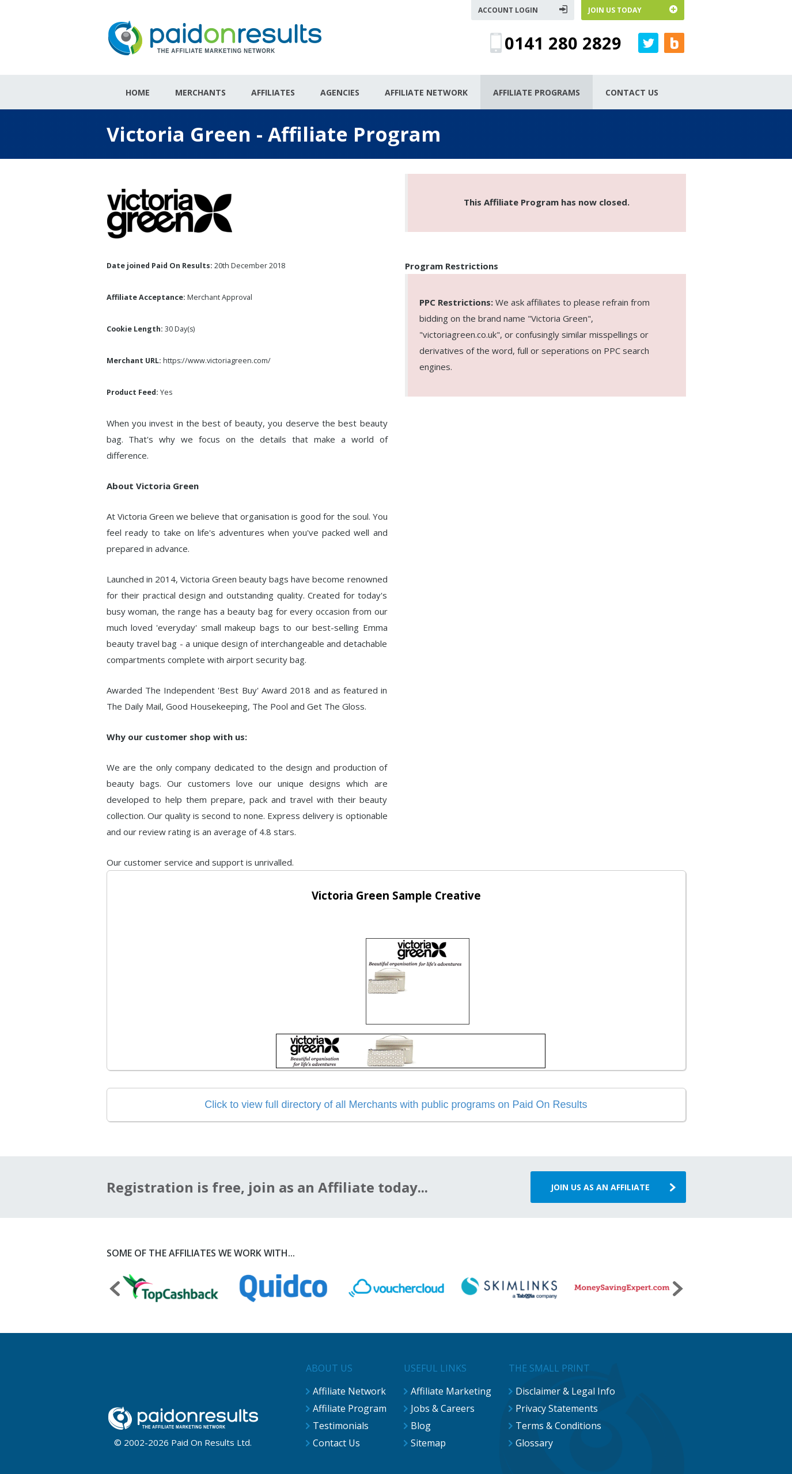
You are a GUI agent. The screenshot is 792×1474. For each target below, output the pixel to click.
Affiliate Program (349, 1408)
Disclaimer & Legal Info (565, 1391)
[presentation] (114, 1290)
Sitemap (428, 1443)
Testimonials (341, 1425)
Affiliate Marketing (451, 1391)
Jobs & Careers (443, 1408)
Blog (421, 1425)
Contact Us (336, 1443)
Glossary (534, 1443)
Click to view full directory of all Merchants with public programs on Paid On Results (395, 1104)
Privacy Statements (557, 1408)
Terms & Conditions (558, 1425)
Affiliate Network (349, 1391)
